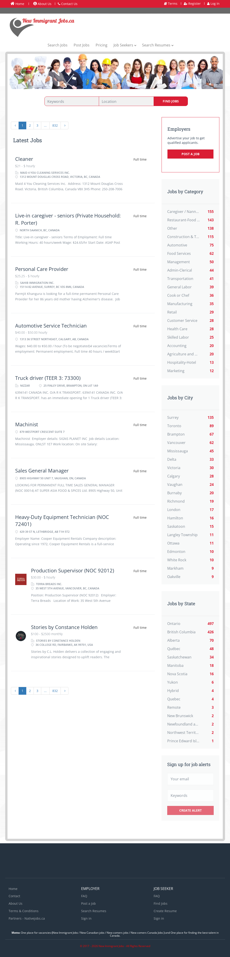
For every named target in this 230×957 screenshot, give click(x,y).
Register (192, 3)
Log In (213, 3)
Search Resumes (93, 911)
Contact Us (67, 4)
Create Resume (165, 911)
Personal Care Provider (41, 268)
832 (55, 125)
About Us (42, 4)
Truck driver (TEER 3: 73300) (47, 377)
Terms (170, 3)
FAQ (84, 896)
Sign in (86, 918)
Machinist (27, 424)
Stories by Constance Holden (64, 627)
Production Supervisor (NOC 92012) (72, 570)
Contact (14, 896)
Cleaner (24, 158)
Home (17, 3)
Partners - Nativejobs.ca (27, 918)
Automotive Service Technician (51, 325)
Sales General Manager (42, 470)
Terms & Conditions (24, 911)
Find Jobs (171, 101)
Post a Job (190, 154)
